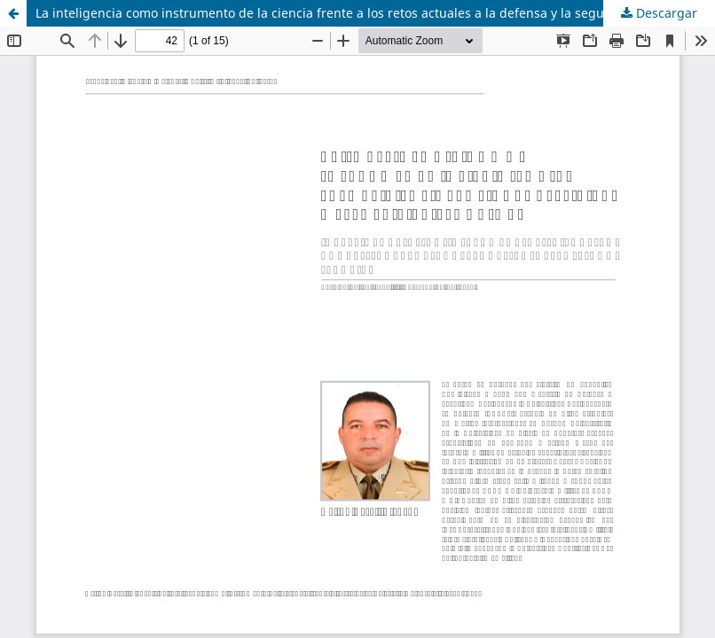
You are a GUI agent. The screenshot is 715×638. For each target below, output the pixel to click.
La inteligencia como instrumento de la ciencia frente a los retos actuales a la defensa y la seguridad (335, 12)
